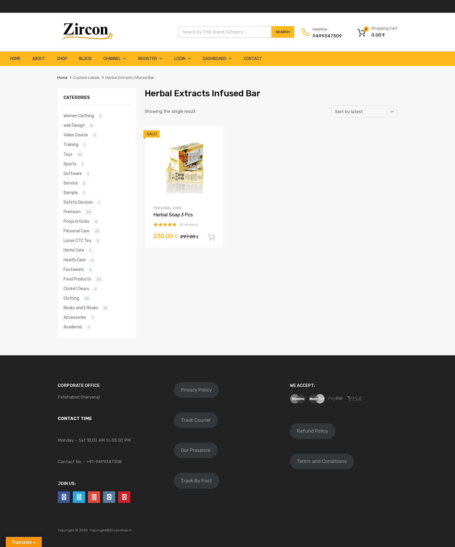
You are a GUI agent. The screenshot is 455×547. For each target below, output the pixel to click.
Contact (253, 58)
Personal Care (167, 208)
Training (71, 144)
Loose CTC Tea (77, 240)
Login (182, 58)
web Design (74, 125)
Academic (73, 327)
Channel (115, 58)
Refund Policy (312, 431)
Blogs (85, 58)
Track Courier (196, 420)
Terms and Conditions (322, 461)
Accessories (75, 317)
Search (283, 32)
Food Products (77, 279)
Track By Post (196, 480)
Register (150, 58)
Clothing (71, 298)
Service (71, 183)
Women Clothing (79, 115)
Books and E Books (81, 307)
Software (73, 173)
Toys (68, 154)
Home (15, 58)
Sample (71, 192)
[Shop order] (364, 111)
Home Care (74, 250)
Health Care (75, 260)
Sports (70, 164)
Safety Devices (78, 202)
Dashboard (217, 58)
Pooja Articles (76, 221)
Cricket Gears (76, 288)
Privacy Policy (196, 390)
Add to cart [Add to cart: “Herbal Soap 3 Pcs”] (211, 237)
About (38, 58)
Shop (62, 58)
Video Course (76, 135)
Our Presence (195, 450)
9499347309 (327, 36)
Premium (72, 211)
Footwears (74, 269)
